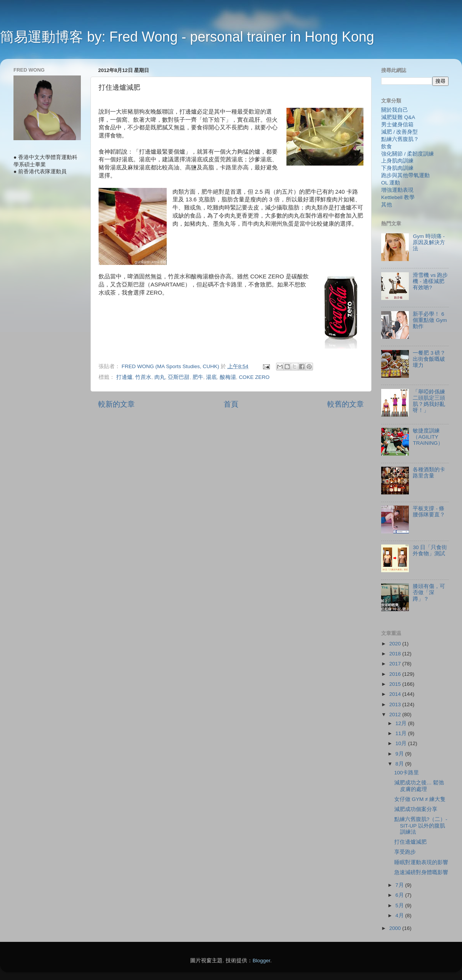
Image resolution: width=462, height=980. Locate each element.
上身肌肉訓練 (397, 161)
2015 (395, 684)
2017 (395, 664)
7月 (400, 885)
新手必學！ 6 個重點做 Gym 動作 (430, 320)
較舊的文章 (345, 404)
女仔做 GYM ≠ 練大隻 (419, 799)
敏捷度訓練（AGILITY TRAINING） (428, 437)
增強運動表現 (397, 190)
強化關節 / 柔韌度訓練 (407, 154)
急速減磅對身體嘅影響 (421, 872)
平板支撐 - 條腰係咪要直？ (429, 512)
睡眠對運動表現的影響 (421, 862)
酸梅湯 (228, 377)
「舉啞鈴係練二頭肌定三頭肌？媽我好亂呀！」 (429, 401)
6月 (400, 895)
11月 (401, 733)
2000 (395, 928)
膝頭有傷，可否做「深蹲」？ (429, 592)
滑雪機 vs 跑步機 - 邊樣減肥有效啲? (430, 281)
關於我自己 (394, 110)
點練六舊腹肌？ (400, 139)
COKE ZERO (254, 377)
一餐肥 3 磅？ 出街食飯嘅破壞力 (429, 359)
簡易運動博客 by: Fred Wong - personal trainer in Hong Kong (187, 37)
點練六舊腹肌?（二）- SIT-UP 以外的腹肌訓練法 (420, 825)
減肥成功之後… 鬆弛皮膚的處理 (419, 786)
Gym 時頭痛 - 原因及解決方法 (429, 242)
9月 (400, 754)
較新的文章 (116, 404)
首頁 (231, 404)
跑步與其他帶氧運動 (405, 175)
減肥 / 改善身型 (399, 132)
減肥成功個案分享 (415, 809)
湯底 (211, 377)
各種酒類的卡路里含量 (429, 473)
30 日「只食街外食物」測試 (430, 550)
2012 (395, 714)
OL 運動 (390, 183)
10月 (401, 743)
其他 (386, 205)
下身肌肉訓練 (397, 168)
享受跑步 (405, 852)
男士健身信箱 (397, 124)
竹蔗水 (143, 377)
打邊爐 (124, 377)
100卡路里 (406, 773)
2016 (395, 674)
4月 (400, 915)
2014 (395, 694)
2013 (395, 704)
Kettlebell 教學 (398, 197)
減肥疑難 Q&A (398, 117)
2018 (395, 654)
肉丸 (159, 377)
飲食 (386, 146)
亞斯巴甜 (178, 377)
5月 (400, 905)
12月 (401, 723)
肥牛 (197, 377)
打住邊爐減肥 (410, 842)
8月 (400, 764)
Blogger (261, 960)
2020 (395, 644)
